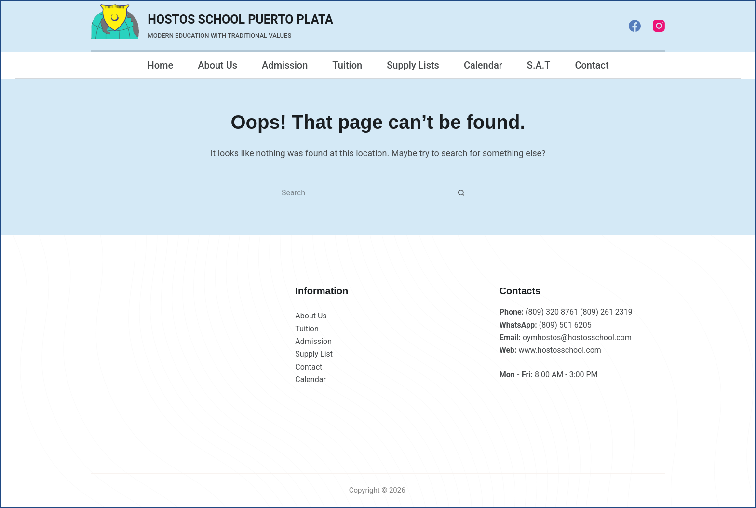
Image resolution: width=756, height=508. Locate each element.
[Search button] (461, 193)
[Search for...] (365, 193)
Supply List (314, 353)
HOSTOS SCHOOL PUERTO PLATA (240, 20)
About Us (217, 65)
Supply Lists (413, 65)
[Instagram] (659, 26)
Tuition (347, 65)
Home (160, 65)
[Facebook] (635, 26)
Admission (285, 65)
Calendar (483, 65)
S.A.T (539, 65)
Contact (591, 65)
